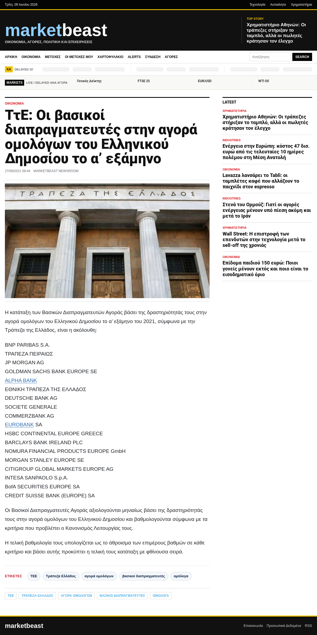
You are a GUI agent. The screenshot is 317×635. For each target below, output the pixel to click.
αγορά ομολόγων (99, 576)
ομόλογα (181, 576)
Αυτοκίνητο (278, 5)
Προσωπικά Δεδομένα (284, 626)
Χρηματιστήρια (301, 5)
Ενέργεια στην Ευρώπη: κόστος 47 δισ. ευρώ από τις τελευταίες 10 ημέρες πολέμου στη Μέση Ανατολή (266, 151)
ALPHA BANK (21, 380)
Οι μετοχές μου (79, 57)
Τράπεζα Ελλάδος (61, 576)
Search (302, 57)
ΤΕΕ (33, 576)
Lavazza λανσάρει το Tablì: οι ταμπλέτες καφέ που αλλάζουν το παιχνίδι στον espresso (261, 180)
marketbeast (24, 626)
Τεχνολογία (257, 5)
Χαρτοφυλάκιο (110, 57)
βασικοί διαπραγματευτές (143, 576)
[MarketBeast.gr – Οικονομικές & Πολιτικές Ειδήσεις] (120, 33)
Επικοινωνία (253, 626)
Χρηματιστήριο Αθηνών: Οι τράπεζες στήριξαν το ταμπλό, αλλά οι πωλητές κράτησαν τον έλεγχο (265, 122)
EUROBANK (19, 424)
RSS (308, 626)
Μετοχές (53, 57)
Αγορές (171, 57)
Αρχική (11, 57)
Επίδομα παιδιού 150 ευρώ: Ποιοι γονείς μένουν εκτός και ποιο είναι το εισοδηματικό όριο (265, 268)
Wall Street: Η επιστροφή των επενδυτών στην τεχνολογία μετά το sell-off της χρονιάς (264, 239)
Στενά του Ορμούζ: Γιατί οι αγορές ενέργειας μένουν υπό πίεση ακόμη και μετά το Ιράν (267, 210)
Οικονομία (30, 57)
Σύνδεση (152, 57)
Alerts (134, 57)
